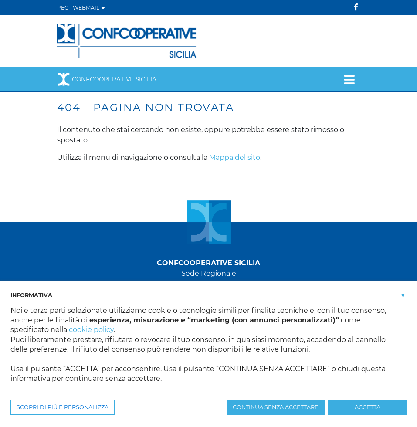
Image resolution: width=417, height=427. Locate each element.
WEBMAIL (89, 7)
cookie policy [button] (91, 329)
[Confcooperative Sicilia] (127, 40)
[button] (403, 294)
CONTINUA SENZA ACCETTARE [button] (276, 407)
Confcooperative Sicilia (106, 79)
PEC (62, 7)
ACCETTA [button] (367, 407)
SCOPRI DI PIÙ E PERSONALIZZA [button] (62, 407)
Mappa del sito (234, 157)
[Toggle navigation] (349, 79)
